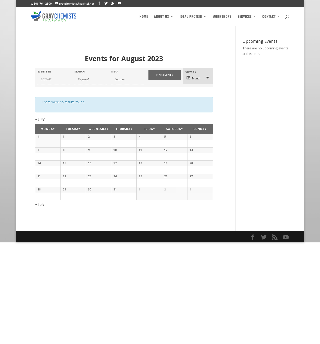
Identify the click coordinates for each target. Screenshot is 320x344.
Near (114, 71)
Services (245, 17)
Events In (44, 71)
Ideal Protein (191, 17)
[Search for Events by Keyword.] (90, 79)
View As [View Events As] (190, 72)
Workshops (222, 17)
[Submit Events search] (164, 75)
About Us (161, 17)
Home (143, 17)
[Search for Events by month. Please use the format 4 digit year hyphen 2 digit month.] (53, 79)
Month (193, 78)
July (40, 119)
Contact (269, 17)
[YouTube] (119, 3)
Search (79, 71)
